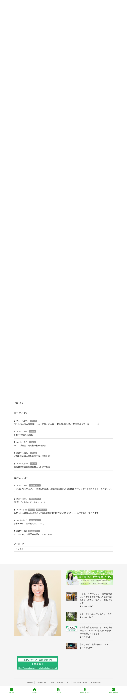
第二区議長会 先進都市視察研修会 (30, 445)
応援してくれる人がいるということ (30, 502)
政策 (52, 682)
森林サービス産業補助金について (29, 524)
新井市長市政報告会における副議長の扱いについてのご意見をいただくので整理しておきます (56, 513)
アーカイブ (19, 544)
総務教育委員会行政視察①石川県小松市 (32, 467)
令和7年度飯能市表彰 (23, 435)
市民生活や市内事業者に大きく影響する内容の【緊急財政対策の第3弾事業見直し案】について (56, 424)
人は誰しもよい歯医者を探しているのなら (33, 534)
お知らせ (33, 421)
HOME (34, 690)
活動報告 (19, 403)
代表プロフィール (63, 682)
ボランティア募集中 (80, 682)
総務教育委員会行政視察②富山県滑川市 (32, 456)
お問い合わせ (96, 682)
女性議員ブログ (35, 485)
